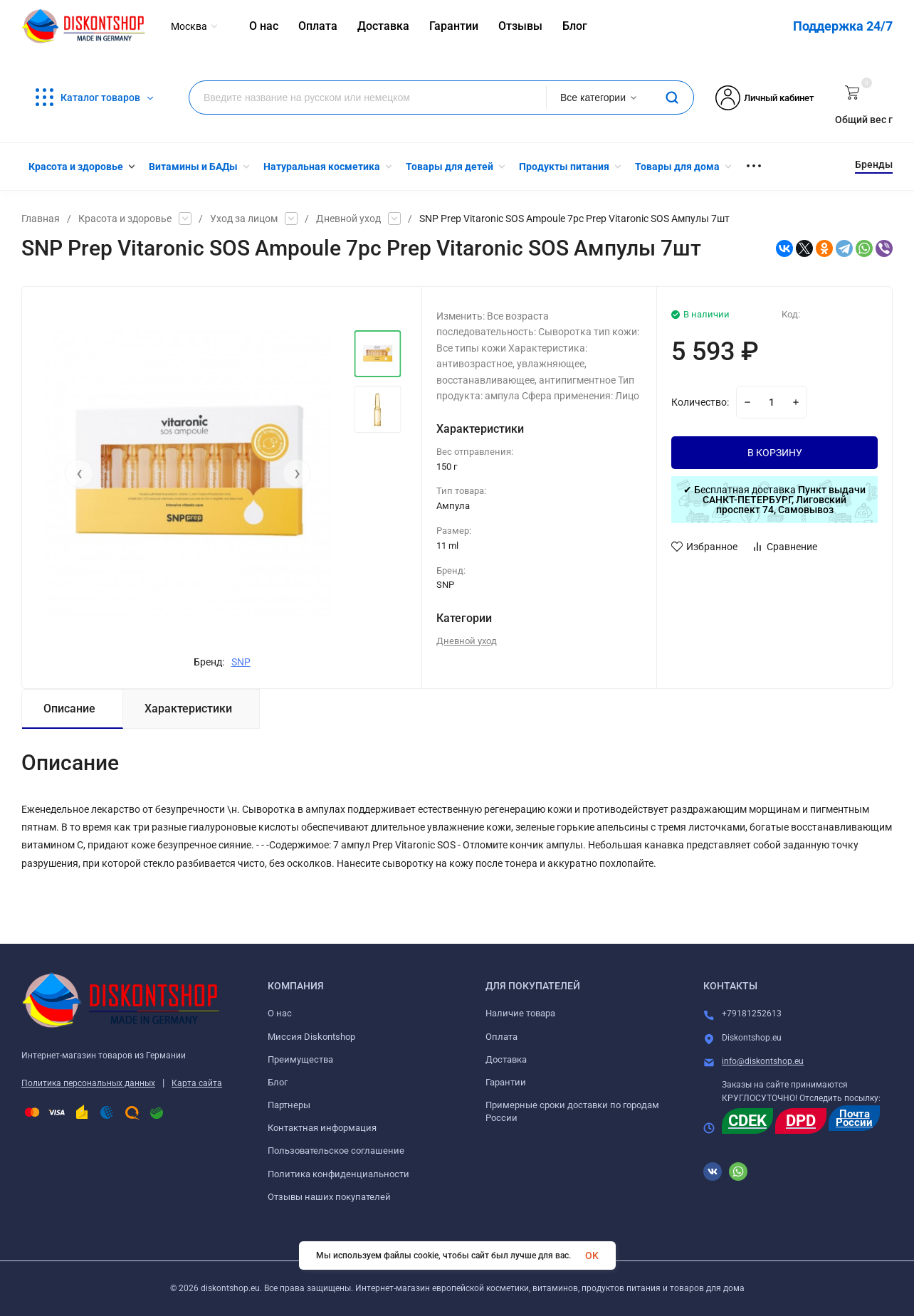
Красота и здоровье (125, 218)
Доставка (506, 1059)
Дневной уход (348, 218)
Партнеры (289, 1105)
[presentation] (79, 473)
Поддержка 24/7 (843, 26)
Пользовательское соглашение (336, 1150)
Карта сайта (197, 1083)
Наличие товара (520, 1013)
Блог (278, 1082)
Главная (40, 218)
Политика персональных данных (88, 1083)
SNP (241, 662)
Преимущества (300, 1059)
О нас (280, 1013)
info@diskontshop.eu (763, 1061)
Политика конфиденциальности (338, 1174)
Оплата (501, 1036)
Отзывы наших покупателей (329, 1196)
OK (592, 1255)
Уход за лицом (244, 218)
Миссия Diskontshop (311, 1036)
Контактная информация (322, 1127)
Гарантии (505, 1082)
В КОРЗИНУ (774, 452)
